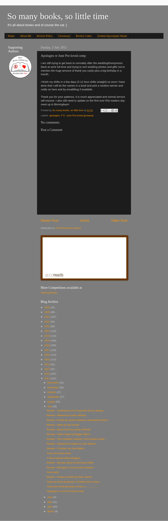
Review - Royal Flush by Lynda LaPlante (69, 429)
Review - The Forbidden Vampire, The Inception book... (76, 439)
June (50, 497)
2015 (47, 359)
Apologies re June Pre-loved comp (65, 491)
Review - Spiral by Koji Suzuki (63, 424)
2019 (47, 340)
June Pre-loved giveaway (80, 115)
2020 (47, 336)
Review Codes (84, 35)
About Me (25, 35)
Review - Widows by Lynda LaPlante (66, 415)
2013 (47, 369)
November (53, 387)
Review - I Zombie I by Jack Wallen (66, 448)
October (52, 392)
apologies (54, 115)
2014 (47, 364)
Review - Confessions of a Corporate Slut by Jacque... (76, 410)
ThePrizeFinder (49, 292)
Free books (53, 472)
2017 (47, 350)
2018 (47, 345)
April (50, 506)
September (53, 396)
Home (11, 35)
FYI (63, 115)
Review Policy (45, 35)
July (49, 406)
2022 (47, 326)
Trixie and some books (59, 453)
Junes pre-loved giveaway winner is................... (72, 486)
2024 (47, 316)
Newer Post (49, 220)
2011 (47, 378)
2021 (47, 331)
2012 (47, 373)
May (50, 502)
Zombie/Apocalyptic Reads (112, 35)
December (53, 382)
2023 (47, 321)
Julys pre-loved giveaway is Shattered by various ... (74, 481)
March (51, 511)
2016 (47, 354)
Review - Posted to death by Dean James (69, 477)
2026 (47, 307)
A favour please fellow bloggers (64, 458)
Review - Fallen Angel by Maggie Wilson (68, 434)
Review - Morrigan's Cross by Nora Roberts (70, 467)
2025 (47, 312)
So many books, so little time (57, 16)
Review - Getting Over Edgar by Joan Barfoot (71, 443)
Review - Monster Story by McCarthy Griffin (70, 462)
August (51, 401)
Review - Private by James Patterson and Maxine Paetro (77, 420)
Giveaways (64, 35)
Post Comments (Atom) (68, 228)
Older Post (119, 220)
